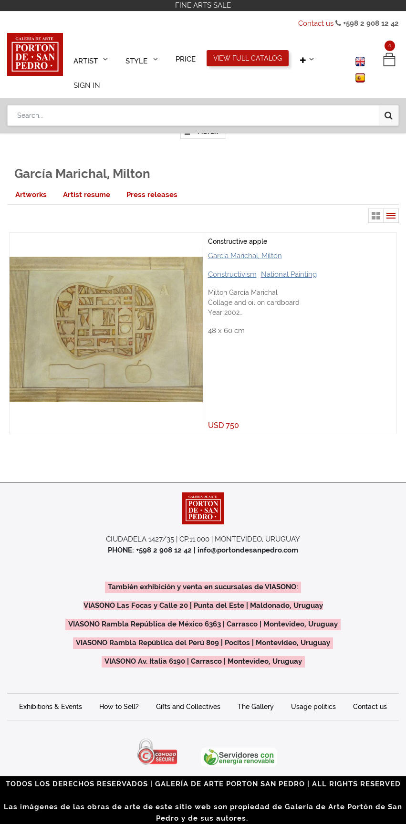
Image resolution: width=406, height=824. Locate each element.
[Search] (388, 87)
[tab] (31, 181)
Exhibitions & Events (50, 693)
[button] (290, 58)
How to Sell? (119, 693)
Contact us (315, 23)
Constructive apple (237, 228)
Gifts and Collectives (188, 693)
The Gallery (256, 693)
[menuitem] (173, 58)
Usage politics (313, 693)
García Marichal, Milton (245, 242)
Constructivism (232, 261)
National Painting (289, 261)
